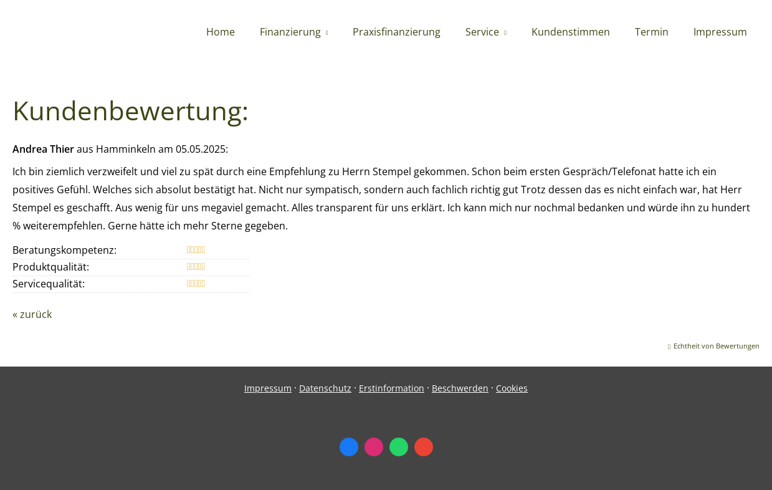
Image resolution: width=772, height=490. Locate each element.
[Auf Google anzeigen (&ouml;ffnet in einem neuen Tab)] (423, 447)
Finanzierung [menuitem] (290, 32)
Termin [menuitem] (652, 32)
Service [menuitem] (482, 32)
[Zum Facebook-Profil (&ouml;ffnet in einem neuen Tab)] (349, 447)
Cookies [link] (512, 388)
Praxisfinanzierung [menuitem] (397, 32)
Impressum (268, 388)
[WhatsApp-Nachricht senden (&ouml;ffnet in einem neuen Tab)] (398, 447)
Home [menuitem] (220, 32)
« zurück (32, 314)
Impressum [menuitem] (720, 32)
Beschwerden (460, 388)
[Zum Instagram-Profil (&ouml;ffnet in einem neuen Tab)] (374, 447)
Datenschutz (325, 388)
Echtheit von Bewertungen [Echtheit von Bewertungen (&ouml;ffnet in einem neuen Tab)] (717, 345)
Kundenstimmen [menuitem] (570, 32)
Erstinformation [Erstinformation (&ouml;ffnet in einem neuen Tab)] (391, 388)
